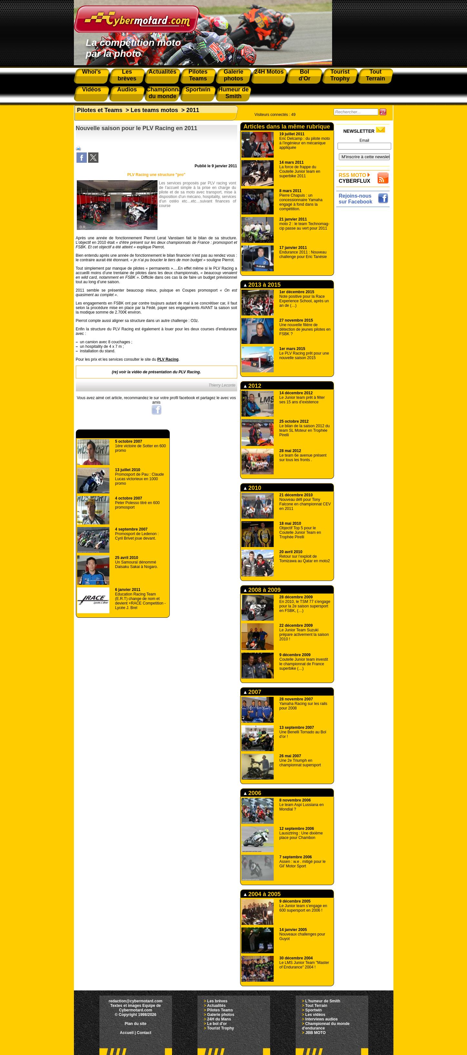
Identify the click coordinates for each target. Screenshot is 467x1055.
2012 (252, 386)
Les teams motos (154, 110)
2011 (192, 110)
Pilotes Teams (220, 1010)
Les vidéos (315, 1014)
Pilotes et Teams (100, 110)
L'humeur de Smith (322, 1001)
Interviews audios (321, 1019)
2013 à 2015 (262, 285)
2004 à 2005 (262, 894)
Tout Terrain (316, 1005)
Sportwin (313, 1010)
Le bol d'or (217, 1023)
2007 (252, 692)
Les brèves (217, 1001)
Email (364, 140)
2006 (252, 793)
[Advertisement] (364, 306)
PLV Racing (167, 359)
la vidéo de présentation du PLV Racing (163, 372)
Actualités (216, 1005)
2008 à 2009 (262, 590)
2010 (252, 488)
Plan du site (135, 1023)
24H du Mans (219, 1019)
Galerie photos (220, 1014)
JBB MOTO (315, 1032)
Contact (144, 1032)
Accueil (127, 1032)
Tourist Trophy (220, 1028)
